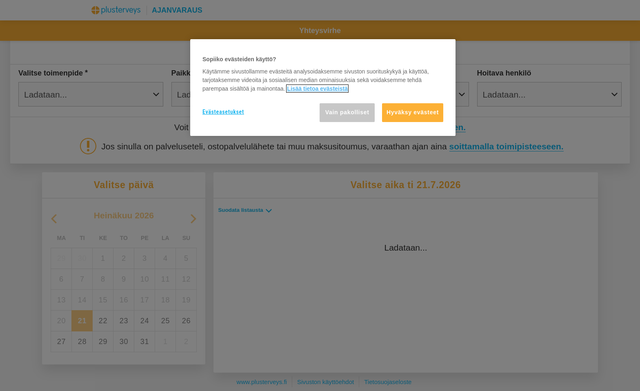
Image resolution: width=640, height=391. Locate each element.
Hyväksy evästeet (413, 112)
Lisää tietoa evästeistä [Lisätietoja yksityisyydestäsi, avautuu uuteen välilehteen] (317, 88)
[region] (323, 87)
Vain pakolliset (347, 112)
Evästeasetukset (223, 112)
